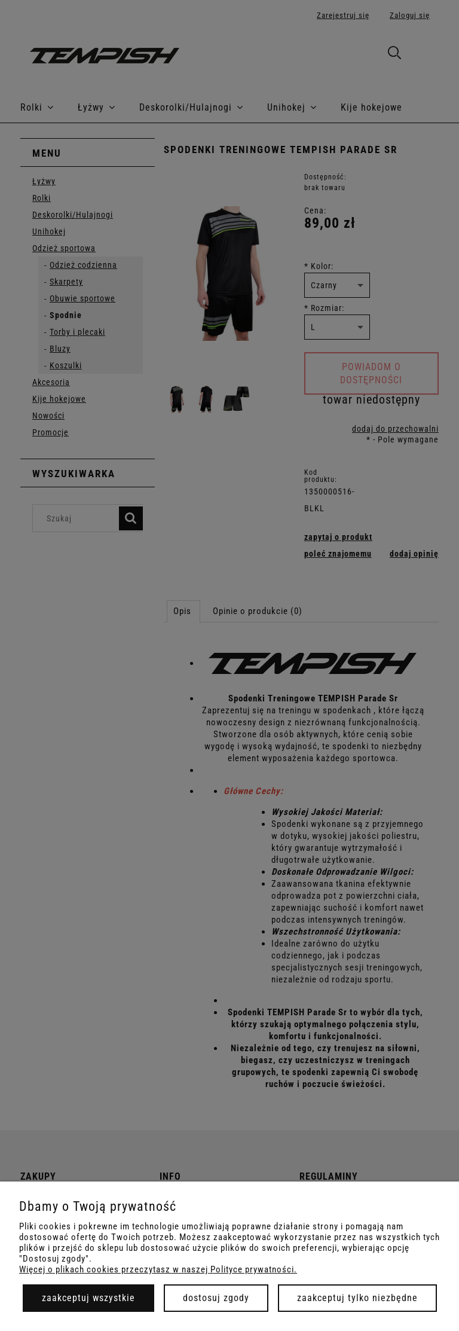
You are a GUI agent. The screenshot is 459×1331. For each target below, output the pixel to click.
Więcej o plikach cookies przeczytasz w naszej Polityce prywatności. (158, 1269)
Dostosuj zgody (216, 1297)
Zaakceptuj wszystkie (88, 1297)
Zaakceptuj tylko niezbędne (357, 1297)
